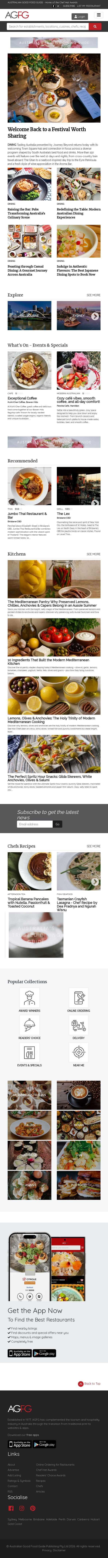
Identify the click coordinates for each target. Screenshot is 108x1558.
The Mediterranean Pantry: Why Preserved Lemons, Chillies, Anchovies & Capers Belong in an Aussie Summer (52, 603)
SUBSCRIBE (69, 5)
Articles (40, 1491)
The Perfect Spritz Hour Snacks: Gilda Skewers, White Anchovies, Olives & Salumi (50, 778)
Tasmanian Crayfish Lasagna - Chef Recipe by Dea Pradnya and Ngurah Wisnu (77, 904)
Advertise (13, 1470)
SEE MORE (94, 295)
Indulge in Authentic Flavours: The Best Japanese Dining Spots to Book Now (77, 270)
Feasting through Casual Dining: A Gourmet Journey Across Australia (27, 270)
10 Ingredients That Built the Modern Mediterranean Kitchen (48, 662)
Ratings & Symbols (19, 1481)
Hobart (95, 1519)
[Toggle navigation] (98, 15)
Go (57, 824)
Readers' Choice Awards (51, 1475)
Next (95, 316)
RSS (10, 1491)
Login (79, 16)
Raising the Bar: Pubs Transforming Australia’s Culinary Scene (26, 213)
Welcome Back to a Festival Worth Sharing (47, 132)
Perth (62, 1519)
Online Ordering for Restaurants (55, 1464)
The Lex (63, 514)
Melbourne (25, 1519)
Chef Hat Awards (68, 2)
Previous (13, 316)
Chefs (39, 1486)
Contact (12, 1486)
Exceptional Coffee (22, 398)
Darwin (71, 1519)
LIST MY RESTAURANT (89, 5)
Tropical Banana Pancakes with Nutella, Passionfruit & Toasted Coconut (29, 902)
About (11, 1464)
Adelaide (51, 1519)
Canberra (83, 1519)
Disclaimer (59, 1550)
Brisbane (39, 1519)
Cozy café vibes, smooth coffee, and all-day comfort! (78, 400)
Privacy (47, 1550)
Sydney (12, 1519)
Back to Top (89, 1384)
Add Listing (14, 1475)
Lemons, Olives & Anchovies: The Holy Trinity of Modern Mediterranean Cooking (51, 720)
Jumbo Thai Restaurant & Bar (27, 515)
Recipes (41, 1481)
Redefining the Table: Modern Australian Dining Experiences (79, 213)
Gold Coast (15, 1524)
